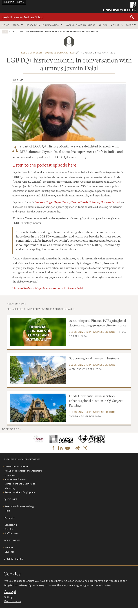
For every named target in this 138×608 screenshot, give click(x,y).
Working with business (80, 25)
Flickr (7, 510)
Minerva (9, 547)
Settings (8, 597)
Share (20, 80)
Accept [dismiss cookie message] (10, 591)
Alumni (103, 25)
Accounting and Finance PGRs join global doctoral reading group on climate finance (97, 322)
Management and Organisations (20, 483)
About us (117, 25)
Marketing (10, 488)
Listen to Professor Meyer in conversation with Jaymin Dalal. (47, 288)
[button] (132, 17)
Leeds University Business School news (48, 52)
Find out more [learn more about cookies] (12, 601)
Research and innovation (42, 25)
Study (16, 25)
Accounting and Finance (16, 466)
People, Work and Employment (20, 492)
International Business (15, 479)
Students (9, 551)
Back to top (10, 429)
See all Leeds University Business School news (39, 309)
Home (5, 25)
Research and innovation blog (19, 506)
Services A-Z (11, 524)
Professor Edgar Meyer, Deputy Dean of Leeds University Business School (77, 202)
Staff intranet (11, 533)
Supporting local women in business (94, 358)
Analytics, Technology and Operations (23, 470)
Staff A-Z (9, 529)
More (129, 25)
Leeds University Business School (23, 17)
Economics (10, 475)
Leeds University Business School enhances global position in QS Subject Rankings (96, 401)
